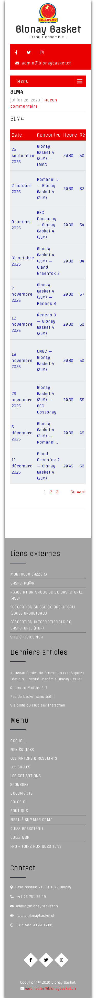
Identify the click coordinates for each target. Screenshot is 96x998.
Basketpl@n (22, 583)
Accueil (17, 741)
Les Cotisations (25, 776)
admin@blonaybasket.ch (47, 63)
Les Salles (20, 767)
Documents (21, 793)
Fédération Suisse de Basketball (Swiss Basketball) (43, 610)
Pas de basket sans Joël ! (32, 696)
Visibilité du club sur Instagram (37, 705)
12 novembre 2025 (22, 324)
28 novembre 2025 (22, 399)
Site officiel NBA (26, 637)
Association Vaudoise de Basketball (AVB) (46, 595)
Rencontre (49, 135)
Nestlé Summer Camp (31, 819)
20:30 (68, 155)
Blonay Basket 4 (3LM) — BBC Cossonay (46, 400)
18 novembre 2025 (22, 360)
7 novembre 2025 (22, 294)
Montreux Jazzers (28, 574)
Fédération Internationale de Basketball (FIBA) (40, 625)
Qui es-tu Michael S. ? (28, 688)
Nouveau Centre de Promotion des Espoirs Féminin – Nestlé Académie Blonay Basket (47, 676)
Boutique (19, 810)
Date (17, 135)
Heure (70, 135)
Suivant (78, 491)
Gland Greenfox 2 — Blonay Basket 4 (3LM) (48, 466)
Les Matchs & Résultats (33, 758)
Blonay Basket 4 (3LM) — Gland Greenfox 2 (48, 261)
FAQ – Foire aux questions (35, 846)
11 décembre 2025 (22, 466)
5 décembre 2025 (22, 432)
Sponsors (19, 784)
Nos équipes (22, 749)
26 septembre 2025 (23, 155)
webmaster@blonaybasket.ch (50, 988)
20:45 (68, 466)
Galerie (17, 802)
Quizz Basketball (27, 828)
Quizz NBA (19, 837)
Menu (23, 81)
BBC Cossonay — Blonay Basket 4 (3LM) (46, 225)
